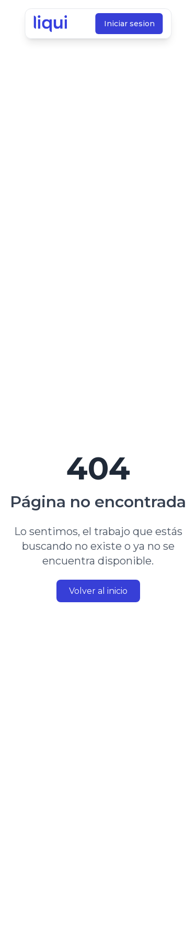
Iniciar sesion (128, 23)
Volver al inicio (98, 591)
